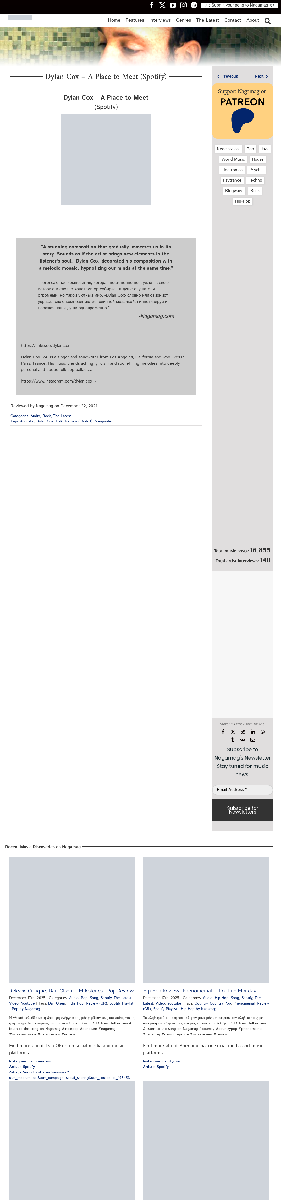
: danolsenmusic (30, 1061)
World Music (233, 159)
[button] (267, 20)
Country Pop (220, 1003)
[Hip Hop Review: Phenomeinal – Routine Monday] (206, 920)
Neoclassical (228, 149)
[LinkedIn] (253, 732)
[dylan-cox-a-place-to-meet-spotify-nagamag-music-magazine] (106, 116)
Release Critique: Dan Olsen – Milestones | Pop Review (71, 991)
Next (259, 76)
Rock (46, 416)
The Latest (62, 416)
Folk (59, 421)
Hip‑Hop (242, 201)
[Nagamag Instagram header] (185, 5)
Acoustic (27, 421)
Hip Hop (221, 998)
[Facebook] (223, 732)
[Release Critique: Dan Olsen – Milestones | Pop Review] (72, 920)
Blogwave (234, 191)
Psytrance (232, 180)
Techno (255, 180)
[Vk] (243, 740)
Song (94, 998)
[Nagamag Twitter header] (164, 5)
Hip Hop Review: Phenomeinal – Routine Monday (200, 991)
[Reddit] (243, 732)
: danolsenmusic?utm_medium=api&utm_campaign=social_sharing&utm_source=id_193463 (69, 1075)
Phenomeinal (244, 1003)
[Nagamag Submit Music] (242, 516)
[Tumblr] (233, 740)
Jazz (264, 149)
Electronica (232, 170)
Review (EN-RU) (78, 421)
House (258, 159)
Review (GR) (96, 1003)
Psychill (257, 170)
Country (201, 1003)
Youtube (28, 1003)
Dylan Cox (44, 421)
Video (14, 1003)
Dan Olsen (56, 1003)
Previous (230, 76)
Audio (35, 416)
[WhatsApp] (262, 732)
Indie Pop (76, 1003)
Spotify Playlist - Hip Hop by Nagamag (184, 1009)
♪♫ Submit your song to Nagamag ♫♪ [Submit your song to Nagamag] (239, 5)
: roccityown (161, 1061)
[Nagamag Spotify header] (196, 5)
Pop (250, 149)
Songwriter (104, 421)
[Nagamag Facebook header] (154, 5)
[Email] (253, 740)
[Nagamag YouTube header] (175, 5)
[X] (233, 732)
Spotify (106, 998)
